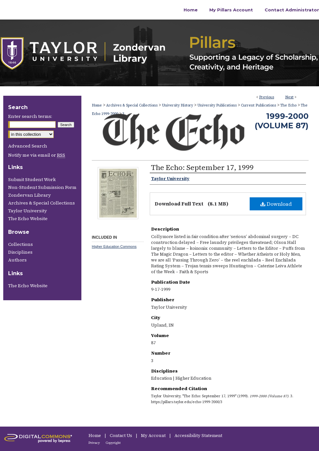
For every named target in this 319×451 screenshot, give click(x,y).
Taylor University (27, 210)
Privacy (95, 443)
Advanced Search (27, 146)
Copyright (113, 443)
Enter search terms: (30, 116)
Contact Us (121, 435)
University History (177, 105)
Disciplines (20, 252)
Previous (266, 97)
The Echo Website (28, 218)
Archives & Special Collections (132, 105)
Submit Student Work (32, 179)
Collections (20, 244)
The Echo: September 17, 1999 (202, 167)
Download (276, 203)
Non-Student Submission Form (42, 187)
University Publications (217, 105)
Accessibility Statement (198, 435)
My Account (154, 435)
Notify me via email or (36, 155)
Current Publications (258, 105)
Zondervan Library (29, 195)
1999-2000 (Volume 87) (282, 120)
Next (289, 97)
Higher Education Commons (114, 246)
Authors (17, 260)
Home (97, 105)
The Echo (288, 105)
